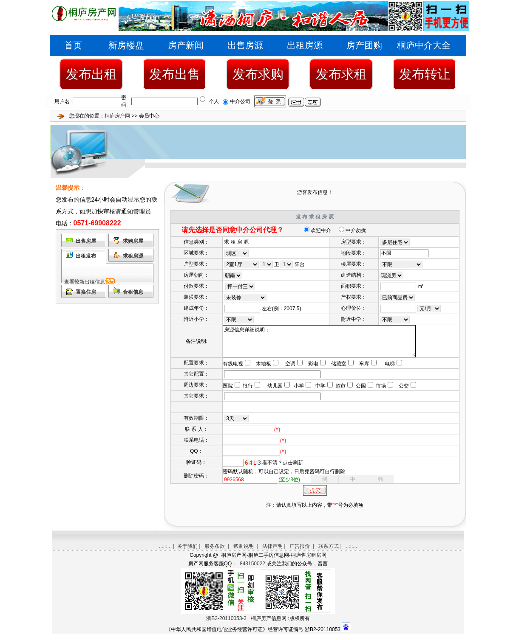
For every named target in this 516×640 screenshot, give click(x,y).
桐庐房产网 (117, 116)
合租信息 (133, 292)
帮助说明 (243, 553)
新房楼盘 (126, 45)
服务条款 (214, 553)
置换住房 (86, 292)
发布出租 (91, 74)
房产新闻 (186, 45)
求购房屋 (133, 241)
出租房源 (305, 45)
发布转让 (424, 74)
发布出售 (174, 74)
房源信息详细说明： (329, 344)
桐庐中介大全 (424, 45)
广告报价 (299, 553)
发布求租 (341, 74)
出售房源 (245, 45)
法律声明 (272, 553)
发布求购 (258, 74)
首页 (73, 45)
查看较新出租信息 (84, 282)
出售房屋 (86, 241)
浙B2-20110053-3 (226, 625)
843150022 (251, 570)
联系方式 (328, 553)
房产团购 (364, 45)
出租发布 (86, 256)
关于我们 (187, 553)
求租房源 (133, 256)
